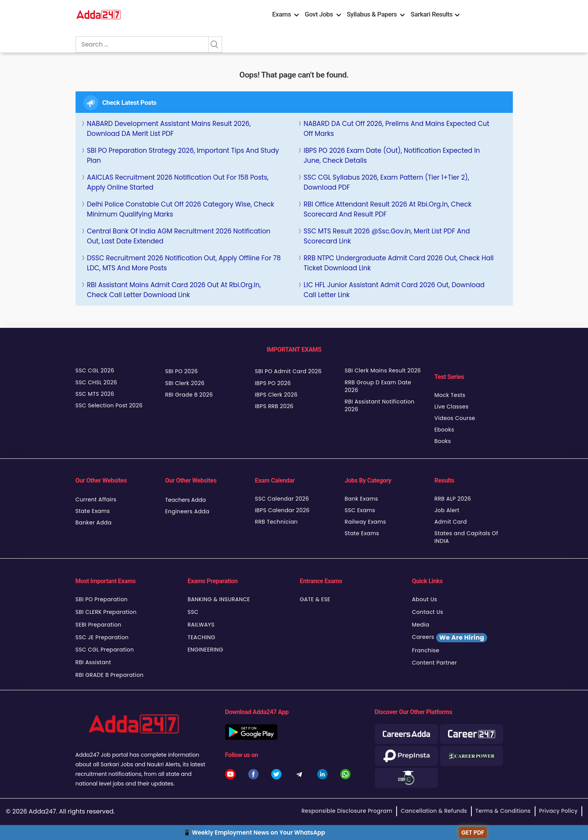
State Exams (93, 511)
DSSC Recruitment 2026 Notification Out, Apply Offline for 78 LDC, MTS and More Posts (184, 263)
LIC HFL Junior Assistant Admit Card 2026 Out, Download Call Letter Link (394, 289)
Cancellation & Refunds (434, 811)
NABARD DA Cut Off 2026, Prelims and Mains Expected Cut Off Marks (396, 128)
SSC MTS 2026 (95, 394)
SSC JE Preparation (102, 637)
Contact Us (427, 612)
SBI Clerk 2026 (185, 383)
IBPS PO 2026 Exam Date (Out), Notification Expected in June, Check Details (392, 155)
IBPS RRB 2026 (274, 406)
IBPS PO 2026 (273, 383)
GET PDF (472, 832)
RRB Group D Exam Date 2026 (378, 386)
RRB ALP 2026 (453, 499)
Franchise (425, 650)
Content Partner (434, 662)
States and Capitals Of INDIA (466, 537)
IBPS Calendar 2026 (282, 510)
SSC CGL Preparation (105, 649)
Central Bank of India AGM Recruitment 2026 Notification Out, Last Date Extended (178, 236)
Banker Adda (94, 522)
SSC (193, 612)
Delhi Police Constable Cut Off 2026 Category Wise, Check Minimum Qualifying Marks (180, 209)
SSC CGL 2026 (95, 370)
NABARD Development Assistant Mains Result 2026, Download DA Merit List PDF (169, 128)
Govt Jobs (319, 14)
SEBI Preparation (99, 624)
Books (443, 441)
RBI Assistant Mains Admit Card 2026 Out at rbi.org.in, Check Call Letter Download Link (174, 289)
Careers (449, 637)
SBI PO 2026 (181, 371)
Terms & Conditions (503, 811)
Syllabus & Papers (372, 14)
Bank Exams (361, 499)
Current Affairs (96, 499)
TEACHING (201, 637)
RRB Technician (276, 522)
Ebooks (445, 429)
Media (420, 624)
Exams (281, 14)
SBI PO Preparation (102, 599)
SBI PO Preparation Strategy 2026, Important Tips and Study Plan (183, 155)
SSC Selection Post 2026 (109, 405)
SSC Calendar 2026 (282, 499)
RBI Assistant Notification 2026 (380, 405)
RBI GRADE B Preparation (110, 675)
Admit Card (451, 522)
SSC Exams (360, 510)
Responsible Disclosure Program (346, 811)
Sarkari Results (432, 14)
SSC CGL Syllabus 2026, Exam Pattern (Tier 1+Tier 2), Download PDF (386, 182)
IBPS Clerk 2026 (276, 395)
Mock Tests (450, 395)
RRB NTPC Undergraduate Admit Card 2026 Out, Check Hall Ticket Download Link (399, 263)
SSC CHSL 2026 (96, 382)
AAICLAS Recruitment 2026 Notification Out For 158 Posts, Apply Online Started (178, 182)
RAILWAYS (201, 624)
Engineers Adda (187, 511)
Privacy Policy (558, 811)
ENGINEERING (205, 649)
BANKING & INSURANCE (219, 599)
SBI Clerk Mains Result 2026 (383, 370)
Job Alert (447, 510)
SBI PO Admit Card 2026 (288, 371)
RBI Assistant (93, 662)
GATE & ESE (315, 599)
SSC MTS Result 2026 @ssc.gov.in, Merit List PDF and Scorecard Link (387, 236)
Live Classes (452, 406)
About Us (424, 599)
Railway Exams (365, 522)
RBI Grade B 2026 (189, 395)
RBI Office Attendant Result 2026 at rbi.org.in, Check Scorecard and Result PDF (388, 209)
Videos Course (455, 418)
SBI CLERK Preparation (106, 612)
